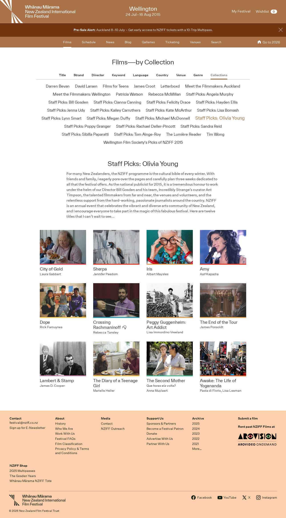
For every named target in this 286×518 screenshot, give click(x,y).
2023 (196, 434)
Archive (198, 418)
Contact (15, 418)
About (59, 418)
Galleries (148, 42)
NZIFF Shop (18, 466)
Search (216, 42)
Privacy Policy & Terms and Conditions (72, 451)
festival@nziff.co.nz (24, 423)
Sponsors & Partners (161, 424)
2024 (196, 429)
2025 (195, 424)
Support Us (155, 418)
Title (62, 75)
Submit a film (248, 418)
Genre (198, 75)
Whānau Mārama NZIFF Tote (31, 481)
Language (140, 75)
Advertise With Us (160, 439)
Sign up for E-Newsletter (27, 428)
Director (98, 75)
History (60, 424)
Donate (152, 434)
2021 (195, 444)
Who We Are (64, 429)
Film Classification (68, 444)
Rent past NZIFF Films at (256, 427)
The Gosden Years (23, 476)
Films (67, 42)
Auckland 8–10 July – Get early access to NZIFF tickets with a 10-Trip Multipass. (143, 30)
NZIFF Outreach (113, 429)
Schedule (89, 42)
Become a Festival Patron (165, 429)
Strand (79, 75)
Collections (219, 75)
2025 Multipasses (22, 471)
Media (105, 418)
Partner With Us (158, 444)
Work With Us (65, 434)
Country (162, 75)
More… (197, 449)
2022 (195, 439)
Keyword (118, 75)
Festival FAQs (65, 439)
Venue (181, 75)
